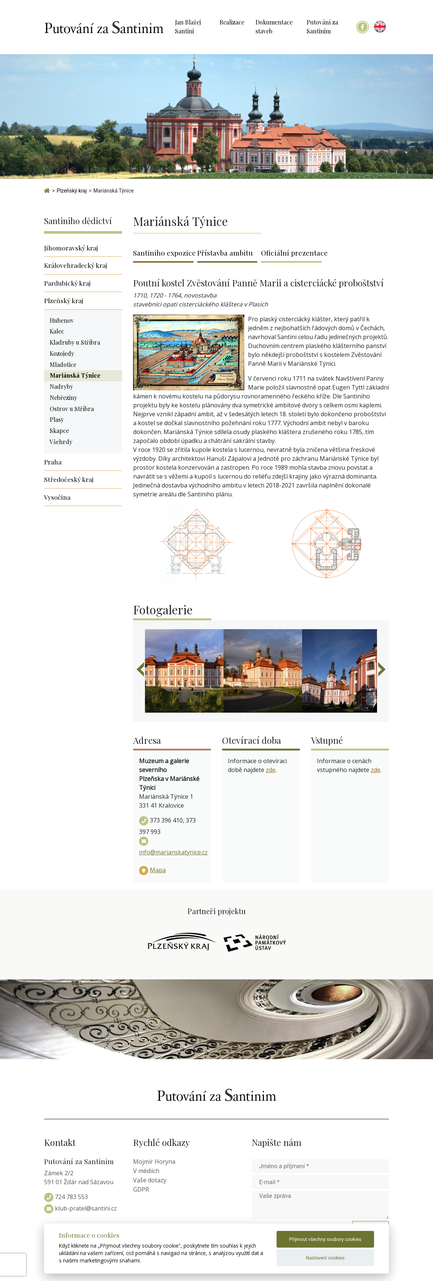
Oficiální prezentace (291, 252)
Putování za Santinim (322, 26)
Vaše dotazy (149, 1180)
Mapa (158, 870)
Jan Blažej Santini (188, 26)
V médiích (146, 1171)
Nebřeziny (63, 397)
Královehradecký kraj (75, 265)
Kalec (57, 331)
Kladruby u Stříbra (75, 342)
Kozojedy (62, 353)
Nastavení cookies (325, 1258)
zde (270, 770)
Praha (53, 461)
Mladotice (63, 364)
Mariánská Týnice (75, 375)
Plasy (57, 419)
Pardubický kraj (67, 283)
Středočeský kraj (68, 479)
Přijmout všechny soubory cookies (325, 1239)
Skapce (59, 430)
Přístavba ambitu (225, 252)
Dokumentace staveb (273, 26)
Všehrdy (61, 442)
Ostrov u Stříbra (72, 409)
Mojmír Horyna (154, 1161)
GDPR (141, 1189)
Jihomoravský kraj (71, 247)
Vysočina (57, 497)
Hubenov (62, 320)
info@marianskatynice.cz (173, 852)
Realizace (231, 22)
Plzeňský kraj (63, 300)
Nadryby (61, 386)
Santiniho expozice (163, 252)
